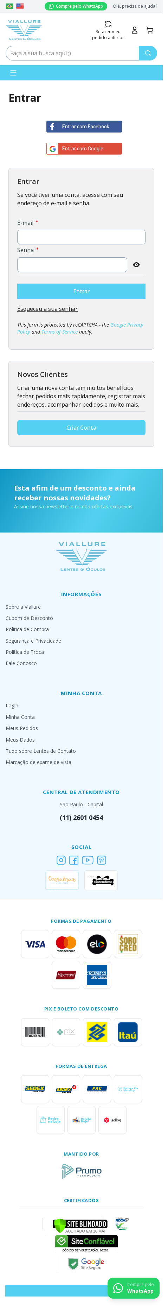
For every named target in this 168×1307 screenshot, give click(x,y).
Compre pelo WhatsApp (76, 6)
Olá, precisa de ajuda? (135, 6)
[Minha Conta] (134, 30)
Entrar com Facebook (78, 126)
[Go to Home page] (24, 30)
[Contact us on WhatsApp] (134, 1288)
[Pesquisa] (148, 53)
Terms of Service (59, 331)
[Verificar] (80, 1225)
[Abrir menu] (13, 72)
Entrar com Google (75, 148)
